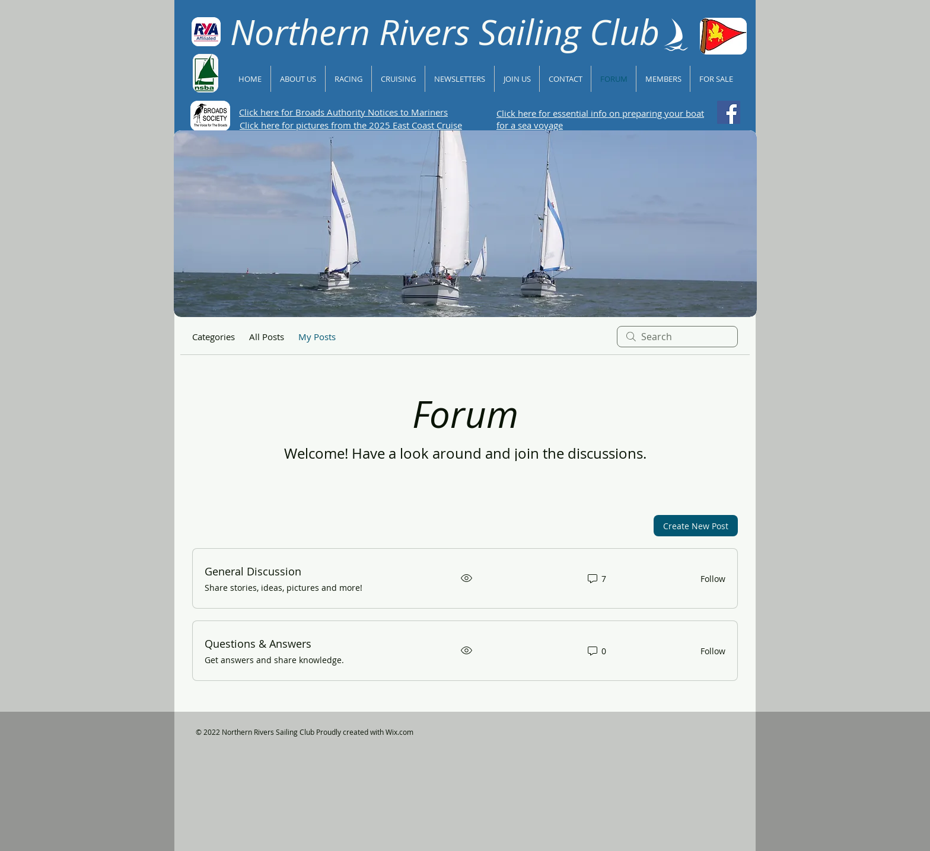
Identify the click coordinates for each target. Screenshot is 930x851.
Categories (213, 337)
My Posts (317, 337)
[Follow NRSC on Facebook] (728, 112)
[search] (677, 336)
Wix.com (399, 732)
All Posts (266, 337)
